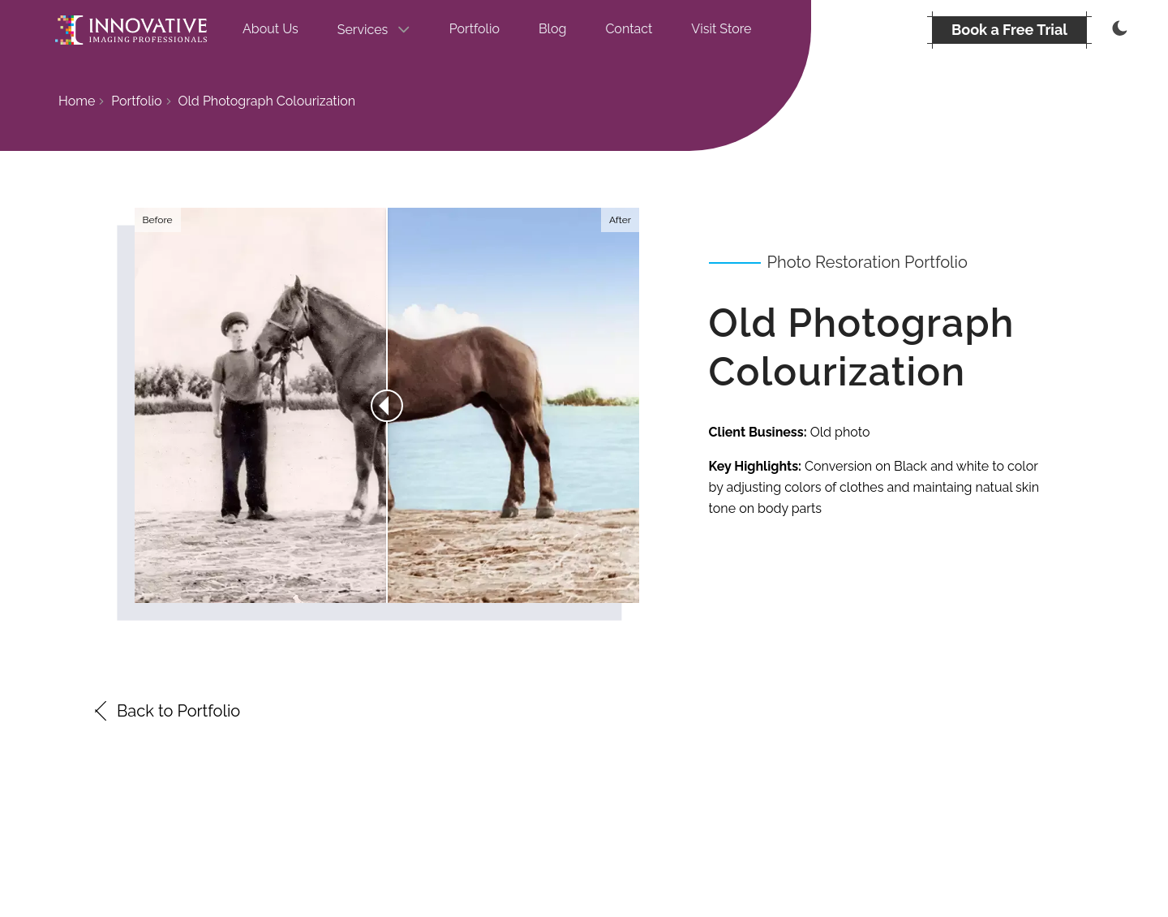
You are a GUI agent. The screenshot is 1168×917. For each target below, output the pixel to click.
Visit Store (721, 29)
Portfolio (474, 29)
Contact (628, 29)
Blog (552, 29)
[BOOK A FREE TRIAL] (1009, 30)
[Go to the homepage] (131, 30)
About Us (270, 29)
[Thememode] (1117, 30)
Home (76, 101)
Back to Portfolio (165, 711)
